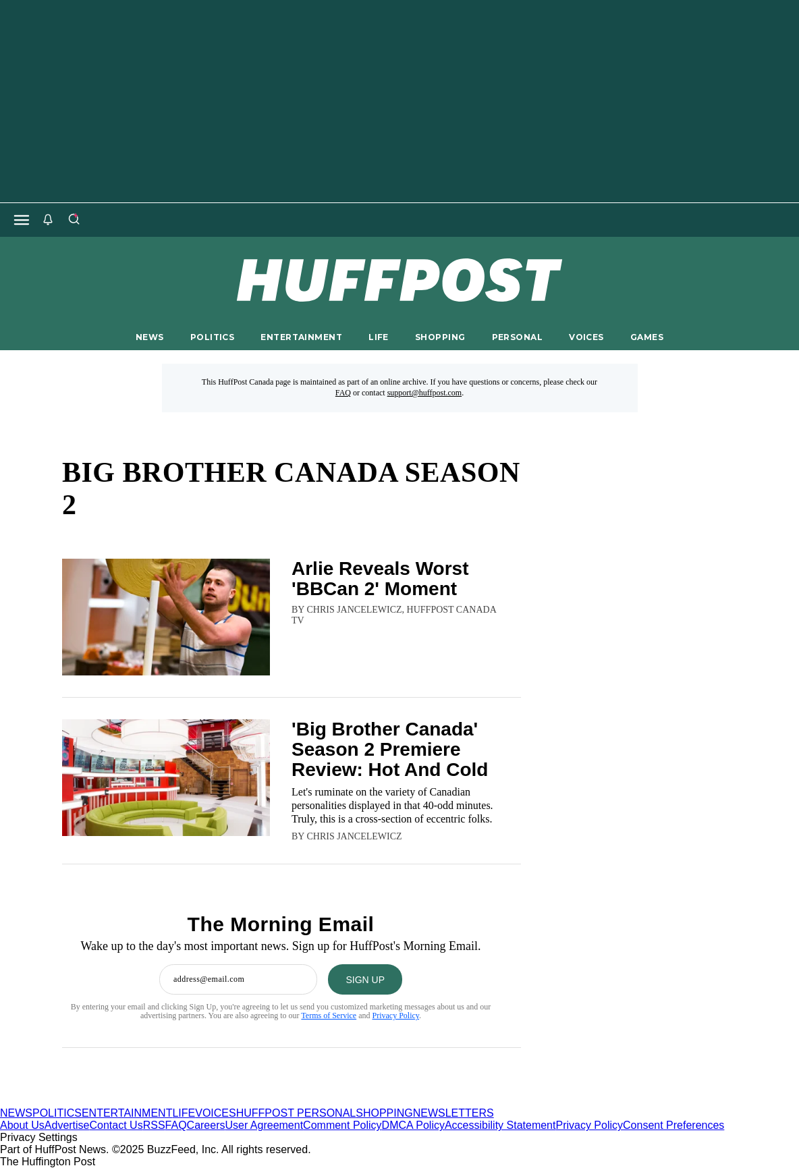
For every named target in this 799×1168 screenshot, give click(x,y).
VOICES (586, 337)
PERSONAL (517, 337)
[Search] (73, 220)
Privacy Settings (39, 1137)
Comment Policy (342, 1125)
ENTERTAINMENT (301, 337)
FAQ (343, 392)
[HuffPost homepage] (174, 1101)
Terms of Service (328, 1015)
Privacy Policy (395, 1015)
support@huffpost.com (424, 392)
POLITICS (212, 337)
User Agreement (264, 1125)
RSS (154, 1125)
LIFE (378, 337)
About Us (22, 1125)
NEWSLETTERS (453, 1113)
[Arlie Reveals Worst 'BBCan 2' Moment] (166, 617)
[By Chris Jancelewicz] (354, 836)
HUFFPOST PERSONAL (296, 1113)
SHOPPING (440, 337)
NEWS (150, 337)
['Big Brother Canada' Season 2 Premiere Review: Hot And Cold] (166, 780)
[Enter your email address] (238, 979)
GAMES (646, 337)
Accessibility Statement (500, 1125)
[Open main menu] (21, 220)
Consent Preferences (673, 1125)
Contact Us (116, 1125)
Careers (206, 1125)
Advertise (67, 1125)
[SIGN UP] (365, 979)
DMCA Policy (413, 1125)
